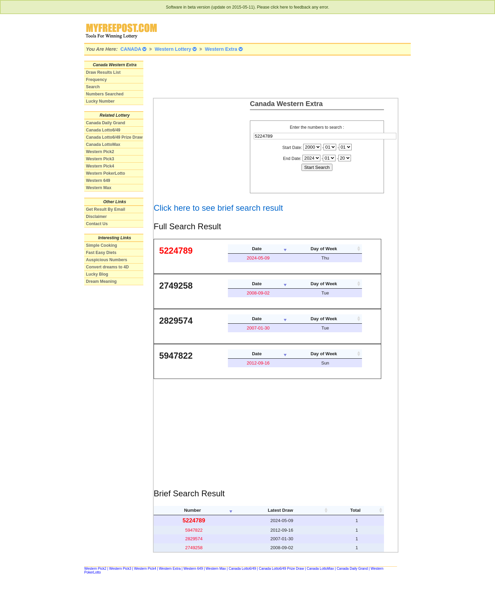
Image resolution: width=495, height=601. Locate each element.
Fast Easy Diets (101, 252)
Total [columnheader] (355, 510)
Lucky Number (100, 101)
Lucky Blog (97, 274)
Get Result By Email (105, 209)
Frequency (96, 79)
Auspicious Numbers (106, 259)
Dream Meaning (101, 281)
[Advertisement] (278, 76)
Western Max (98, 187)
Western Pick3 (100, 159)
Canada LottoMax (103, 144)
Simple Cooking (101, 245)
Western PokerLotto (105, 173)
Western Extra (169, 568)
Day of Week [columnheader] (324, 248)
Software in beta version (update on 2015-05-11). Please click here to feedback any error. (247, 7)
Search (93, 86)
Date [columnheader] (257, 248)
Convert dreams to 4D (107, 267)
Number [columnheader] (192, 510)
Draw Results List (103, 72)
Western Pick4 (100, 166)
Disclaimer (96, 216)
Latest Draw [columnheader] (280, 510)
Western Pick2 (100, 151)
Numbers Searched (104, 94)
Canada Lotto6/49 (103, 130)
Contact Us (97, 223)
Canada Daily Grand (105, 122)
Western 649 (98, 180)
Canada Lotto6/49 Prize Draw (114, 137)
